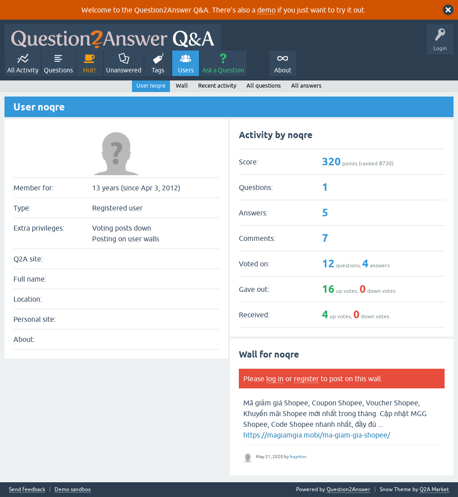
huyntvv (298, 456)
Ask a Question (223, 70)
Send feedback (27, 490)
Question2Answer (348, 489)
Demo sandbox (73, 490)
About (283, 70)
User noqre (150, 85)
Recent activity (217, 85)
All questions (263, 85)
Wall (182, 85)
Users (186, 70)
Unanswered (123, 70)
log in (275, 379)
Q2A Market (434, 489)
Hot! (89, 70)
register (306, 379)
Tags (158, 70)
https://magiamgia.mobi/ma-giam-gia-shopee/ (316, 435)
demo (266, 10)
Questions (58, 70)
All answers (306, 85)
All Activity (22, 70)
